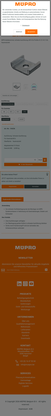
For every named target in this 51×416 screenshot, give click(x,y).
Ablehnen (19, 32)
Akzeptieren (31, 32)
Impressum (26, 25)
